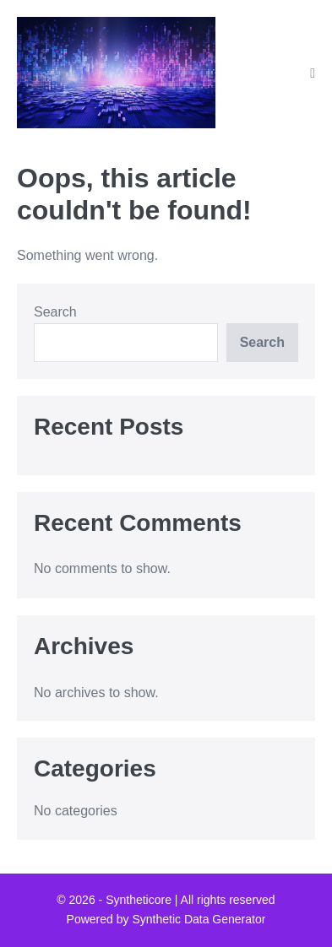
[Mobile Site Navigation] (312, 73)
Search (55, 312)
